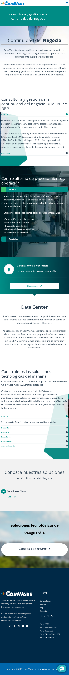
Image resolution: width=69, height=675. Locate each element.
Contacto (43, 611)
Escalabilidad (6, 437)
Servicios (43, 604)
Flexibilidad (5, 432)
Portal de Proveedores (48, 627)
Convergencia (6, 441)
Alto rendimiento (8, 446)
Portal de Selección (47, 631)
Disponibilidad (6, 428)
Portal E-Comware (47, 638)
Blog (41, 608)
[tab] (34, 114)
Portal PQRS (44, 624)
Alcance (4, 114)
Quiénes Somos (45, 601)
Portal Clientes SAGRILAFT (50, 634)
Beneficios (5, 153)
